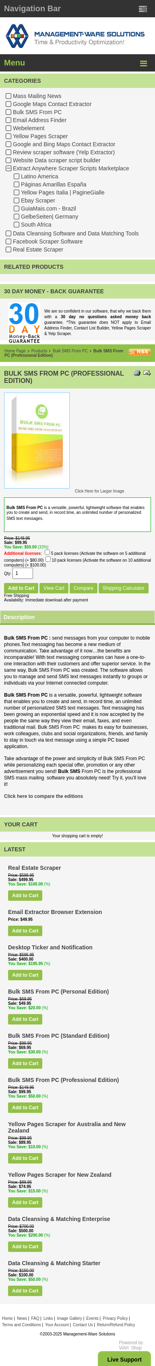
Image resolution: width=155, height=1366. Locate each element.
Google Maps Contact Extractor (52, 104)
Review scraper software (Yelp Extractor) (64, 152)
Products (39, 351)
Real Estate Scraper (38, 249)
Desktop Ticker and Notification (50, 947)
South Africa (36, 224)
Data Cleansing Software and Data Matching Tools (76, 233)
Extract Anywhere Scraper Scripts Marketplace (71, 168)
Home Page (15, 351)
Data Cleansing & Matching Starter (54, 1263)
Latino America (39, 176)
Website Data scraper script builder (57, 160)
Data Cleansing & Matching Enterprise (59, 1219)
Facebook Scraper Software (48, 241)
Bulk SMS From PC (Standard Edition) (59, 1036)
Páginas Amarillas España (54, 184)
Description (19, 617)
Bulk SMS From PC (37, 112)
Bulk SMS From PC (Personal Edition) (58, 991)
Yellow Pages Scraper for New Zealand (60, 1175)
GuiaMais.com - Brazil (48, 208)
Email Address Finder (39, 120)
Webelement (28, 128)
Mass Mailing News (37, 96)
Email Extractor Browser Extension (55, 912)
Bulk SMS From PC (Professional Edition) (63, 1080)
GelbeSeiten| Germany (49, 216)
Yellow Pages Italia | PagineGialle (63, 192)
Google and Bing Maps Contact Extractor (64, 144)
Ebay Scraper (38, 200)
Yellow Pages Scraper (40, 136)
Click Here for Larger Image (99, 491)
